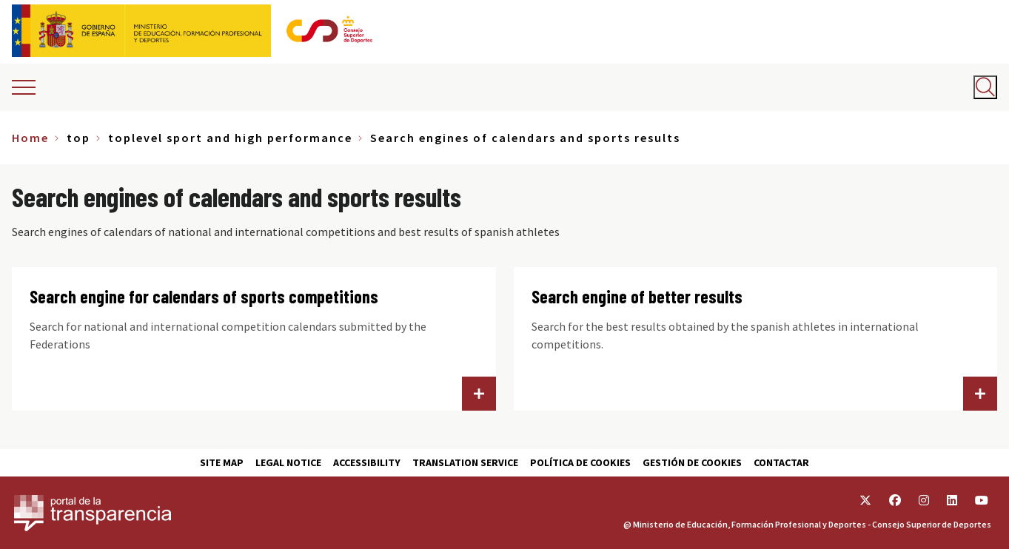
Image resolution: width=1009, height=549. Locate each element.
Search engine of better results (637, 296)
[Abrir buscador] (985, 87)
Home (30, 137)
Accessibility (366, 462)
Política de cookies (580, 462)
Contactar (781, 462)
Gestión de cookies (692, 462)
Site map (222, 462)
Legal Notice (288, 462)
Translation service (465, 462)
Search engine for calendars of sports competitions (204, 296)
